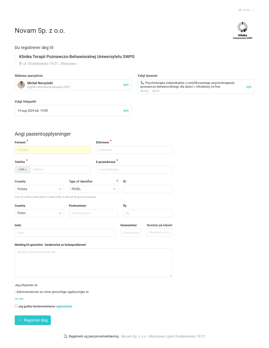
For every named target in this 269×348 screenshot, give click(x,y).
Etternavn (102, 142)
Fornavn (20, 142)
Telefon (20, 162)
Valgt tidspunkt (25, 101)
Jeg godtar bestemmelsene (43, 306)
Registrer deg (33, 320)
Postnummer (77, 205)
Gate (18, 225)
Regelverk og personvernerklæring (92, 336)
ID (124, 181)
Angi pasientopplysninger (43, 134)
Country (20, 181)
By (125, 206)
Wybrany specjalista (29, 76)
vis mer (19, 298)
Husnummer (128, 225)
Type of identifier (80, 181)
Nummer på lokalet (159, 225)
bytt (249, 87)
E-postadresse (105, 162)
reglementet (63, 306)
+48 (22, 169)
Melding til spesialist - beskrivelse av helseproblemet (50, 244)
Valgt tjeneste (147, 76)
